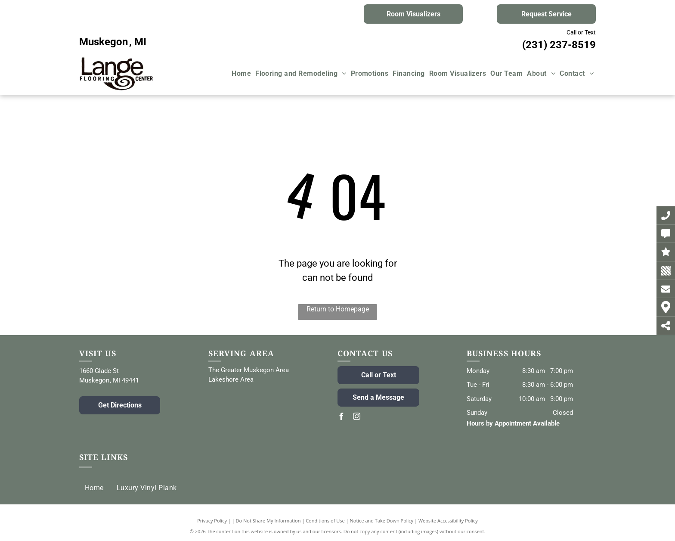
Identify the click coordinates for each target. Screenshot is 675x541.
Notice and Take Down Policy (382, 520)
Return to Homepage (338, 309)
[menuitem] (241, 73)
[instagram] (356, 417)
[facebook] (341, 417)
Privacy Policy (212, 520)
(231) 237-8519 (559, 45)
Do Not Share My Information (268, 520)
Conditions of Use (325, 520)
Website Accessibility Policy (448, 520)
